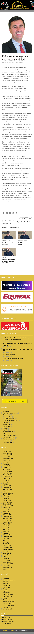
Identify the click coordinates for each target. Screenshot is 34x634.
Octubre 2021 (7, 520)
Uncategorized (7, 442)
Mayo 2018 (6, 556)
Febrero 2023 (7, 500)
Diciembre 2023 (7, 487)
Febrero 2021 (7, 535)
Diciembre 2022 (7, 502)
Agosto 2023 (6, 495)
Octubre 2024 (7, 475)
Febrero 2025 (7, 467)
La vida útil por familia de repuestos (13, 358)
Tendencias (6, 441)
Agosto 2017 (6, 569)
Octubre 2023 (7, 491)
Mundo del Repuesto (9, 435)
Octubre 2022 (7, 504)
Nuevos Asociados (8, 439)
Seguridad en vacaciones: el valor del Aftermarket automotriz (9, 261)
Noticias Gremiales (8, 437)
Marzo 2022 (6, 513)
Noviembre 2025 (8, 455)
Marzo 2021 (6, 533)
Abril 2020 (6, 544)
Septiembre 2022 (8, 506)
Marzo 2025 (6, 466)
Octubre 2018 (7, 553)
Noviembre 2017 (8, 564)
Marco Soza (8, 417)
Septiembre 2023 (8, 493)
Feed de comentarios (8, 621)
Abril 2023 (6, 498)
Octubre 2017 (7, 566)
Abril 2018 (6, 558)
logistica (5, 430)
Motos (5, 433)
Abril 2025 (6, 464)
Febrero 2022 (7, 515)
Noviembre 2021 (8, 518)
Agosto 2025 (6, 460)
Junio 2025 (6, 462)
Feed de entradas (7, 619)
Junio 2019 (6, 551)
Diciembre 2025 (7, 453)
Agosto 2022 (6, 507)
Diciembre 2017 (7, 562)
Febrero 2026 (7, 451)
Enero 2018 (6, 560)
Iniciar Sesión (6, 617)
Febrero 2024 (7, 486)
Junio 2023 (6, 497)
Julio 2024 (6, 480)
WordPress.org (6, 623)
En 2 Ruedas (6, 424)
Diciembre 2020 (7, 536)
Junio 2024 (6, 482)
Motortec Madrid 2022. (25, 219)
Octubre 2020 (7, 538)
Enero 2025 (6, 469)
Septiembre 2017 (8, 567)
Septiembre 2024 (8, 477)
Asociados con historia (9, 413)
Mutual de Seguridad (11, 420)
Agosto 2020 (6, 540)
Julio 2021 (6, 526)
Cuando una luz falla (9, 354)
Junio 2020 (6, 542)
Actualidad (6, 411)
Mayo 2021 (6, 529)
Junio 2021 (6, 527)
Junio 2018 (6, 555)
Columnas (6, 415)
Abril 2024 (6, 484)
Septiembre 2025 (8, 458)
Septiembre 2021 (8, 522)
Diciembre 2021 (7, 516)
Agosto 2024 (6, 478)
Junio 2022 (6, 509)
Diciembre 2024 (7, 471)
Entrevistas (6, 426)
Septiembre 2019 (8, 549)
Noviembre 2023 (8, 489)
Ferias (5, 428)
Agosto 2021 (6, 524)
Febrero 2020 (7, 546)
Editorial (20, 62)
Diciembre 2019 (7, 547)
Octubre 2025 (7, 457)
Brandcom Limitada (8, 630)
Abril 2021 (6, 531)
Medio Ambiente (10, 418)
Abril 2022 (6, 511)
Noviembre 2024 (8, 473)
